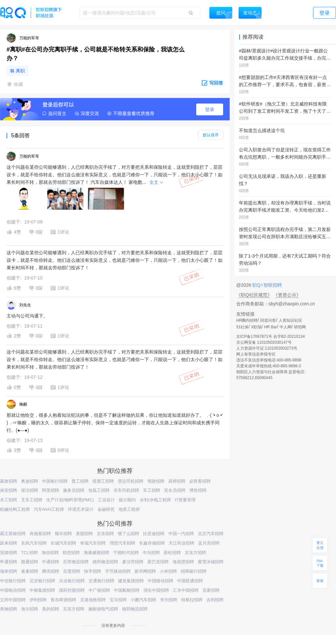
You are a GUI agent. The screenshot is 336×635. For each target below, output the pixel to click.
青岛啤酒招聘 (63, 599)
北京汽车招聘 (210, 533)
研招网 (300, 327)
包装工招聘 (99, 490)
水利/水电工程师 (155, 499)
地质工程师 (129, 509)
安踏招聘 (8, 552)
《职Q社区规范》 (254, 295)
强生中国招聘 (156, 590)
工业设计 (106, 499)
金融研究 (106, 509)
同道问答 (268, 320)
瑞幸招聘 (8, 571)
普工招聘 (80, 481)
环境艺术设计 (81, 509)
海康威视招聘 (96, 552)
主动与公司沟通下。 (27, 315)
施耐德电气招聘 (103, 608)
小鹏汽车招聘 (143, 599)
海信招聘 (50, 552)
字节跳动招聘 (118, 571)
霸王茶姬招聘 (13, 533)
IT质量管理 (185, 499)
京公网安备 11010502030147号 (264, 342)
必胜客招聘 (200, 481)
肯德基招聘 (40, 533)
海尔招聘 (29, 608)
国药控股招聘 (72, 590)
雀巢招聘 (29, 571)
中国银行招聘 (55, 481)
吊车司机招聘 (126, 490)
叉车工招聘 (31, 499)
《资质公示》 (287, 295)
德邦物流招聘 (105, 561)
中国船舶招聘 (126, 590)
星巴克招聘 (158, 561)
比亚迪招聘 (153, 533)
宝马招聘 (118, 599)
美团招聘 (84, 533)
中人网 (285, 327)
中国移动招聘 (160, 580)
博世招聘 (197, 490)
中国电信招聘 (13, 590)
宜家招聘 (211, 590)
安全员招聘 (174, 490)
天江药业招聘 (181, 543)
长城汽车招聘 (63, 543)
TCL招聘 (29, 552)
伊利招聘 (38, 599)
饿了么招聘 (128, 533)
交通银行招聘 (101, 580)
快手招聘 (92, 571)
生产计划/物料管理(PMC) (70, 499)
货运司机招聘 (130, 481)
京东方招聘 (195, 552)
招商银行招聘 (193, 571)
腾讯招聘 (50, 571)
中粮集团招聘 (42, 590)
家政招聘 (8, 481)
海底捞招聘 (183, 561)
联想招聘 (71, 552)
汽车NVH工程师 (49, 509)
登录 (209, 109)
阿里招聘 (50, 490)
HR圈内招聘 (247, 320)
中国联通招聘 (190, 580)
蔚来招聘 (8, 543)
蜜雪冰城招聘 (210, 561)
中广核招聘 (99, 590)
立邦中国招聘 (13, 599)
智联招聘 (272, 285)
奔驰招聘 (8, 608)
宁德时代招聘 (126, 552)
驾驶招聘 (155, 481)
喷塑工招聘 (103, 481)
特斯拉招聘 (191, 599)
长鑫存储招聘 (152, 543)
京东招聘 (105, 533)
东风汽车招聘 (34, 543)
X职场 (256, 327)
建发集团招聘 (131, 580)
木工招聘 (8, 499)
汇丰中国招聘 (186, 590)
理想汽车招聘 (122, 543)
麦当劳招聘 (132, 561)
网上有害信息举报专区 (256, 354)
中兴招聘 (151, 552)
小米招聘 (168, 571)
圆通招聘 (29, 561)
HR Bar (270, 327)
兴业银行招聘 (72, 580)
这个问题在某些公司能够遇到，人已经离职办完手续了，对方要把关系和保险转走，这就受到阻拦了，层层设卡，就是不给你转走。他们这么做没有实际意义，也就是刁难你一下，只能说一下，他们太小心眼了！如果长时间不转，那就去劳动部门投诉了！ (114, 260)
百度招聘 (71, 571)
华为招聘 (168, 599)
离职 (20, 70)
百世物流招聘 (76, 561)
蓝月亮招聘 (209, 543)
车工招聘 (151, 490)
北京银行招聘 (42, 580)
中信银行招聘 (13, 580)
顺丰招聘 (63, 533)
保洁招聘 (29, 490)
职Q (257, 285)
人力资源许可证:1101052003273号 (266, 348)
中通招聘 (50, 561)
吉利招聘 (214, 599)
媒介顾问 (127, 499)
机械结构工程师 (15, 509)
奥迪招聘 (29, 481)
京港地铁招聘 (93, 599)
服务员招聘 (73, 490)
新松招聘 (172, 552)
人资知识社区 (290, 320)
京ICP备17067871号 (254, 336)
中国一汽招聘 (181, 533)
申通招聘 (8, 561)
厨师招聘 (176, 481)
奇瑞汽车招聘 (93, 543)
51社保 (242, 327)
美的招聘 (50, 608)
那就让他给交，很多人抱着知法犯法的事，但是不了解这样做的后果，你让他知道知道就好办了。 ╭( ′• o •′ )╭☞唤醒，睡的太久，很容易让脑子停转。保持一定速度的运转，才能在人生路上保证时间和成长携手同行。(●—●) (115, 423)
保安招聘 (8, 490)
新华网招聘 (145, 571)
